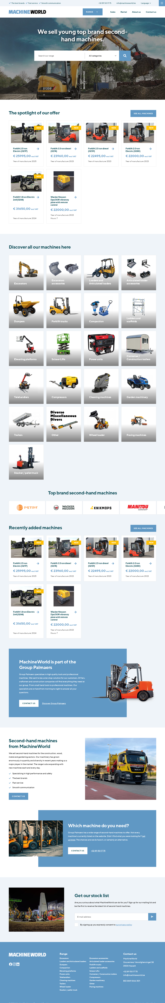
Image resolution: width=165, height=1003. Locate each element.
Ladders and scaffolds (98, 968)
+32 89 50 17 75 (98, 850)
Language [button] (146, 3)
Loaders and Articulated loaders (73, 961)
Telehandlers (65, 977)
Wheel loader (65, 987)
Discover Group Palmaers (54, 703)
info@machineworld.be (134, 975)
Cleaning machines (67, 980)
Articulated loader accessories (101, 961)
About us (136, 12)
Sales (112, 12)
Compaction (65, 968)
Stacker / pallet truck (68, 990)
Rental (124, 12)
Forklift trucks (95, 964)
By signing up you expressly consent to (106, 924)
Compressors (94, 977)
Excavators (64, 958)
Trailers (63, 983)
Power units (65, 974)
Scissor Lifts (94, 971)
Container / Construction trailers (103, 974)
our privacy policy (124, 924)
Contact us (151, 12)
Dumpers (63, 964)
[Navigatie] (162, 3)
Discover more (82, 80)
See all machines (143, 113)
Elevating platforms (68, 971)
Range (92, 12)
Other (92, 983)
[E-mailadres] (111, 917)
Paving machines (96, 987)
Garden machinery (97, 980)
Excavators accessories (98, 958)
